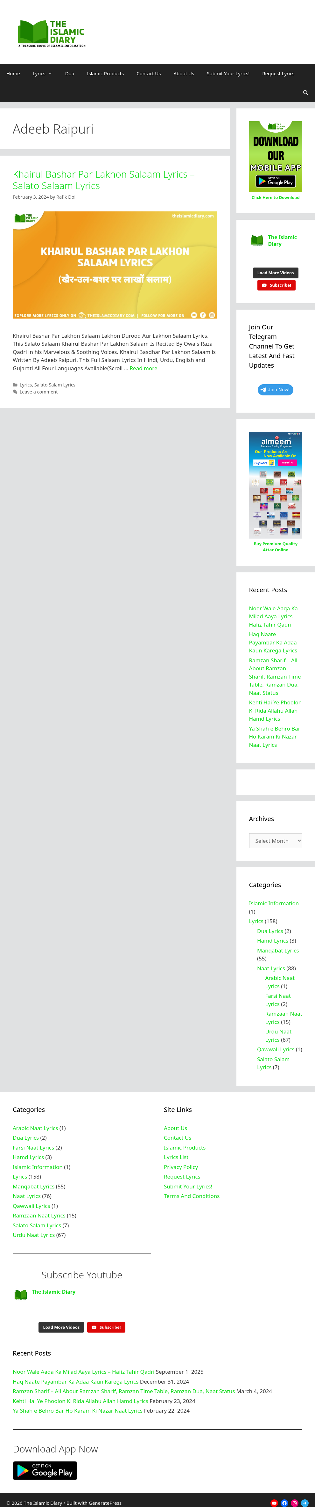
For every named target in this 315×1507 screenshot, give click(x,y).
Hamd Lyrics (272, 937)
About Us (184, 73)
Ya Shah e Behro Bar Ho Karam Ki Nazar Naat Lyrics (274, 733)
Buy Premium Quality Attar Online (276, 544)
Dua (69, 73)
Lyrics (46, 73)
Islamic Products (105, 73)
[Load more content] (275, 269)
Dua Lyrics (270, 927)
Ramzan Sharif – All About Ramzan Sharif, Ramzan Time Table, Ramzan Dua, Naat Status (275, 673)
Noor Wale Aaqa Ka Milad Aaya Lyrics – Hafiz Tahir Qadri (273, 613)
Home (13, 73)
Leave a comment (39, 392)
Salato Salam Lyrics (54, 385)
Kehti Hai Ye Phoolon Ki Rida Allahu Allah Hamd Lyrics (275, 707)
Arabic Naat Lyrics (35, 1124)
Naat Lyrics (271, 965)
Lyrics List (176, 1154)
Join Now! (275, 386)
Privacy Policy (181, 1163)
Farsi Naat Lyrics (33, 1144)
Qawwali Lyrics (276, 1046)
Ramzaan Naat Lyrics (39, 1212)
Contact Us (148, 73)
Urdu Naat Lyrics (34, 1231)
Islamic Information (274, 900)
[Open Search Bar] (305, 92)
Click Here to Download (276, 197)
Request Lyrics (278, 73)
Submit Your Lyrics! (228, 73)
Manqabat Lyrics (278, 947)
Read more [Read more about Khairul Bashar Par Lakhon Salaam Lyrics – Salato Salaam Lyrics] (144, 368)
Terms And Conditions (192, 1192)
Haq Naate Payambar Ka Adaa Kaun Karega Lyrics (273, 639)
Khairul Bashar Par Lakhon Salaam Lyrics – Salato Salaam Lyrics (104, 179)
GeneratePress (105, 1496)
